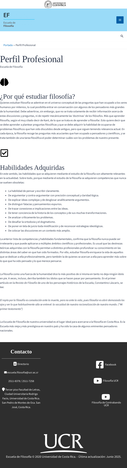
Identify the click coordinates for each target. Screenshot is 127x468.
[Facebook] (106, 365)
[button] (122, 37)
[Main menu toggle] (120, 20)
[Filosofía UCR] (106, 381)
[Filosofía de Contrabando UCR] (106, 399)
